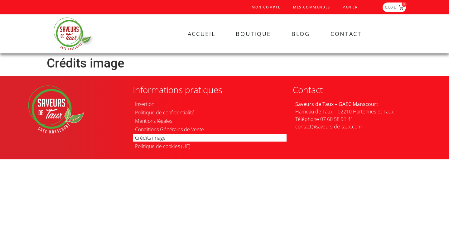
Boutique (253, 34)
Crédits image (150, 137)
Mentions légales (153, 121)
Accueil (201, 34)
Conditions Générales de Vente (169, 129)
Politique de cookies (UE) (162, 146)
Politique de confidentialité (165, 112)
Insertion (144, 104)
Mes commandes (311, 7)
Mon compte (266, 7)
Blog (301, 34)
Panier (350, 7)
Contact (346, 34)
